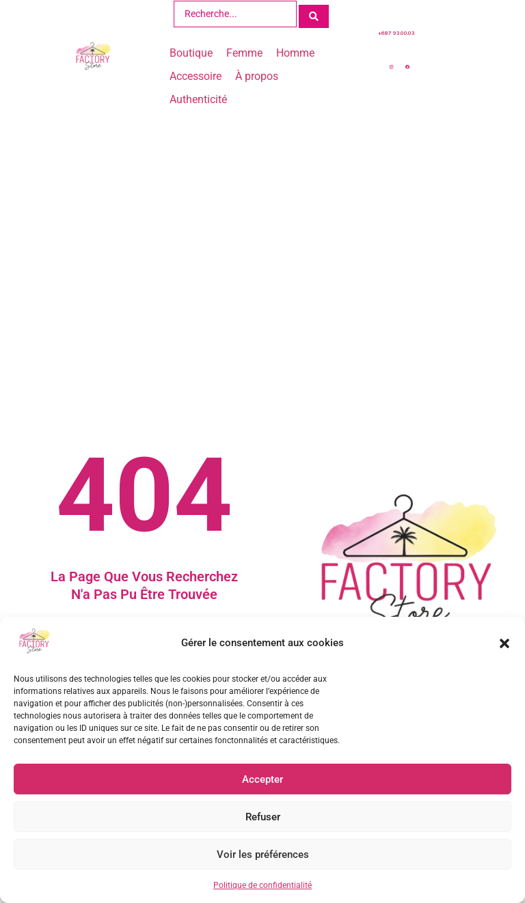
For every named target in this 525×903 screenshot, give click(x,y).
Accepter (262, 779)
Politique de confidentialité (262, 885)
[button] (504, 643)
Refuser (262, 817)
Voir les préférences (263, 854)
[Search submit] (314, 13)
